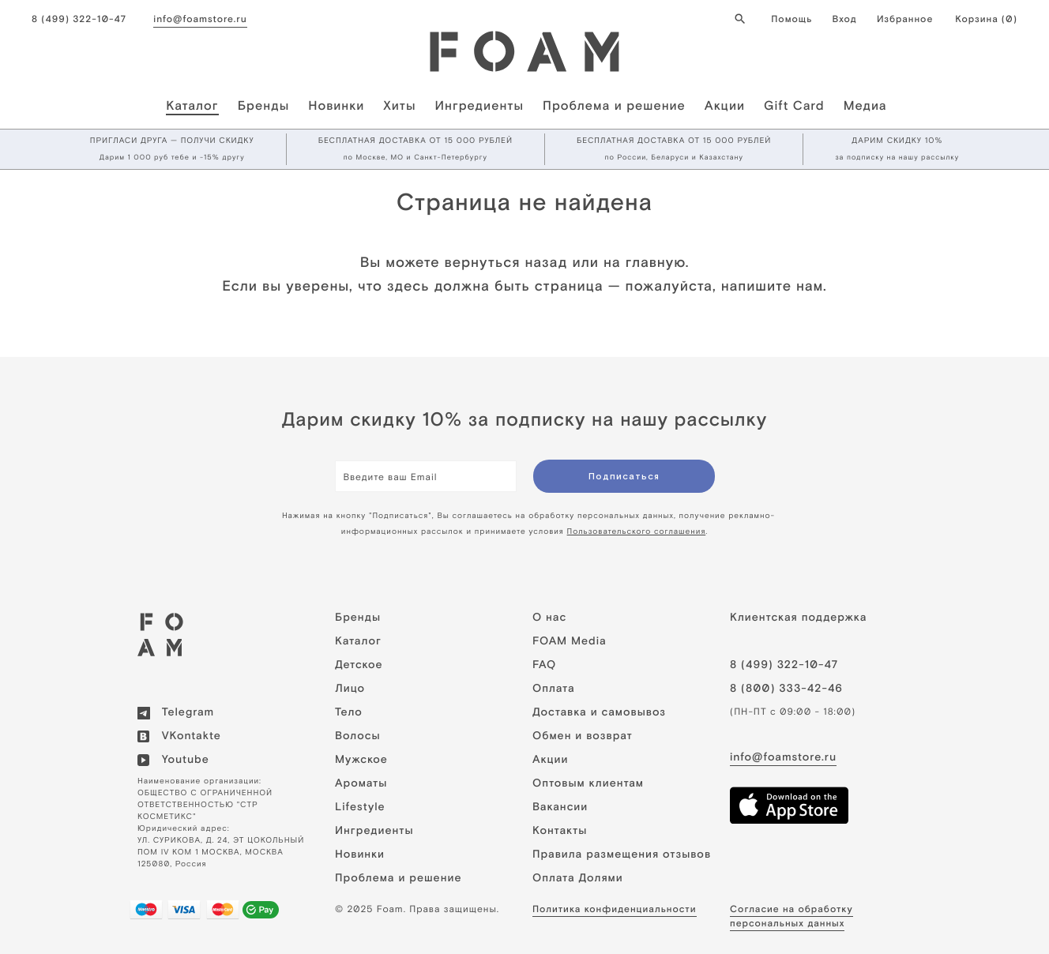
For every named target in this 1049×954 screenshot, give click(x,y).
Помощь (791, 18)
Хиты (399, 106)
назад (545, 262)
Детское (359, 665)
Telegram (175, 712)
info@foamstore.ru (199, 18)
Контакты (559, 830)
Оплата (553, 688)
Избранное (905, 18)
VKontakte (179, 736)
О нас (549, 617)
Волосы (358, 736)
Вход (844, 18)
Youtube (173, 759)
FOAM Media (569, 641)
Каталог (192, 106)
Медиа (865, 106)
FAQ (544, 665)
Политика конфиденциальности (614, 909)
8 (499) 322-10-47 (79, 18)
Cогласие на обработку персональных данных (791, 916)
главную (656, 262)
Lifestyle (360, 807)
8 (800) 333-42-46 (786, 688)
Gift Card (794, 106)
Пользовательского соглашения (636, 532)
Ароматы (361, 783)
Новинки (336, 106)
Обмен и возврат (582, 736)
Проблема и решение (614, 106)
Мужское (361, 759)
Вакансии (560, 807)
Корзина (986, 19)
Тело (349, 712)
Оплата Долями (577, 878)
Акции (725, 106)
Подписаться (624, 476)
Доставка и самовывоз (599, 712)
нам (809, 285)
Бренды (264, 106)
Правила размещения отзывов (621, 854)
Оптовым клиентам (588, 783)
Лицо (350, 688)
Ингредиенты (479, 106)
